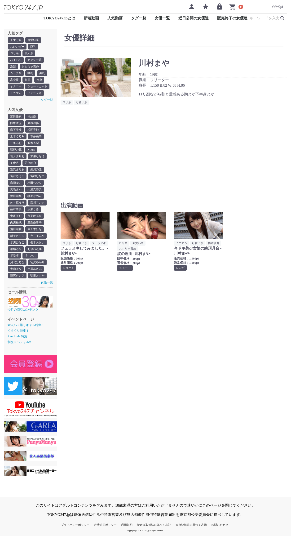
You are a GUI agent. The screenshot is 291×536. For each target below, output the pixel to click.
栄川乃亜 (36, 169)
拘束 (39, 79)
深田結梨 (16, 196)
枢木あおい (37, 242)
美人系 (29, 53)
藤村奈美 (16, 209)
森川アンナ (37, 202)
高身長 (14, 79)
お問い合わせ (219, 525)
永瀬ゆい (16, 182)
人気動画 (115, 18)
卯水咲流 (16, 123)
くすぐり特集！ (18, 330)
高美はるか (34, 216)
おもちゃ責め (30, 66)
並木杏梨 (33, 143)
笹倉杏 (14, 163)
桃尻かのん (34, 196)
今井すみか (37, 235)
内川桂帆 (16, 222)
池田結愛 (16, 229)
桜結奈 (31, 116)
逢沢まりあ (17, 169)
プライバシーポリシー (75, 525)
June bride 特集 (17, 336)
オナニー (16, 86)
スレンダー (17, 46)
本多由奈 (36, 136)
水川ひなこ (17, 242)
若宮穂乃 (30, 163)
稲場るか (16, 249)
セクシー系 (34, 60)
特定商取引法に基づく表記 (154, 525)
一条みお (16, 143)
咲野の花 (16, 149)
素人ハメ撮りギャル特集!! (26, 325)
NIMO (31, 149)
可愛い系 (33, 40)
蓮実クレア (17, 275)
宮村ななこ (37, 176)
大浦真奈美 (34, 189)
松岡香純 (33, 129)
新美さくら (17, 235)
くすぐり (16, 40)
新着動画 (91, 18)
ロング (180, 267)
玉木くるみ (17, 136)
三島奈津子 (34, 222)
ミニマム (16, 93)
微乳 (30, 73)
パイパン (16, 60)
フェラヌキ (34, 93)
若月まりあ (17, 156)
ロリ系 (14, 53)
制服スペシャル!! (19, 342)
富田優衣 (16, 116)
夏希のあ (33, 123)
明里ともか (37, 275)
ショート (68, 267)
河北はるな (17, 262)
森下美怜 (16, 129)
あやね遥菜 (34, 249)
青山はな (16, 269)
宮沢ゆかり (37, 262)
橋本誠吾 (213, 243)
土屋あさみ (34, 269)
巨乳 (33, 46)
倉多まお (16, 216)
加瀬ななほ (37, 156)
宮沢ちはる (17, 176)
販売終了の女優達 (232, 18)
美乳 (42, 73)
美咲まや (16, 189)
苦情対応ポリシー (105, 525)
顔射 (27, 79)
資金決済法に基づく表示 (191, 525)
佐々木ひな (34, 229)
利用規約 (126, 525)
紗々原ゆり (17, 202)
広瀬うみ (33, 209)
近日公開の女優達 (193, 18)
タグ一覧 (138, 18)
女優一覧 (162, 18)
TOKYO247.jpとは (59, 18)
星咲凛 (14, 255)
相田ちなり (34, 182)
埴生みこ (30, 255)
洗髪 (13, 66)
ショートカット (37, 86)
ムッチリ (16, 73)
